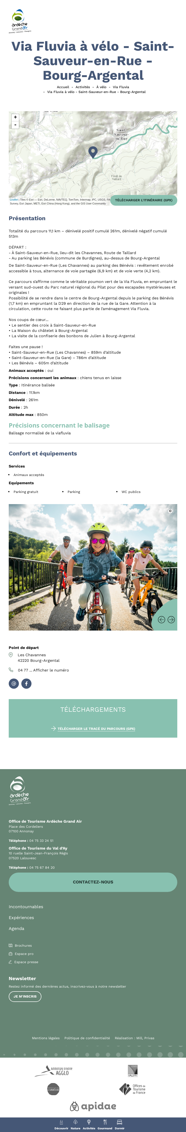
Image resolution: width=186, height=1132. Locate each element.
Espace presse (26, 962)
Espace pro (24, 954)
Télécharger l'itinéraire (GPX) (143, 200)
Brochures (23, 945)
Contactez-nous (93, 882)
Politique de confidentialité (87, 1038)
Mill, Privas (145, 1038)
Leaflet (14, 199)
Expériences (21, 917)
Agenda (16, 928)
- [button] (15, 125)
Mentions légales (46, 1038)
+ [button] (15, 117)
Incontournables (26, 906)
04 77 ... (43, 670)
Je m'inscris (25, 997)
